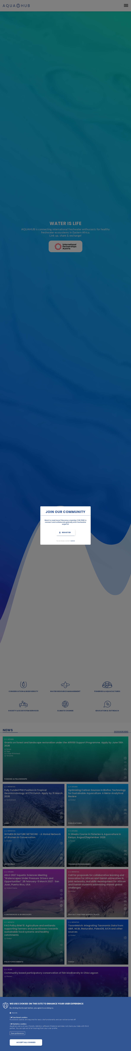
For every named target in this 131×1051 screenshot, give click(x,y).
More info (14, 1013)
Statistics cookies (19, 1024)
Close (96, 505)
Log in (73, 541)
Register (66, 532)
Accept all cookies (25, 1042)
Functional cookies (19, 1017)
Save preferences (17, 1033)
